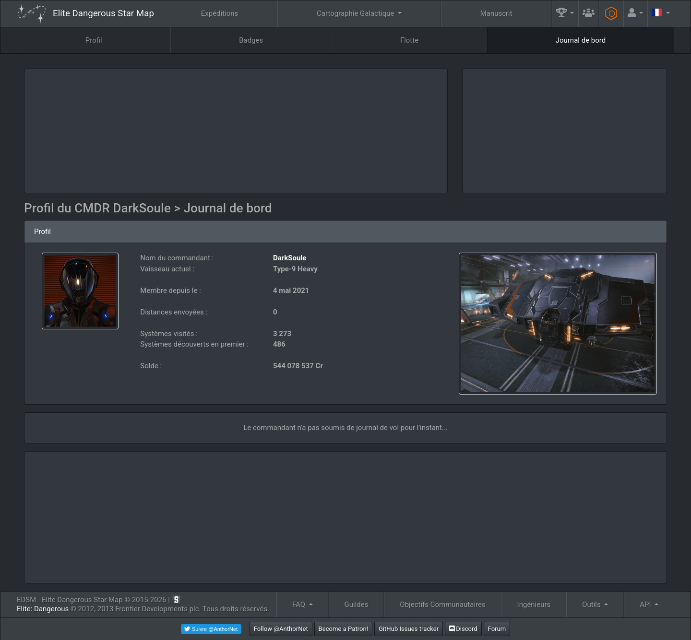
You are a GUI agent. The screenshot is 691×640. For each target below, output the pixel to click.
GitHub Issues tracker (409, 628)
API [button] (646, 604)
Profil (93, 40)
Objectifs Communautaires (442, 604)
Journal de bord (581, 40)
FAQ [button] (299, 604)
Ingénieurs (534, 604)
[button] (565, 13)
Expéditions (219, 13)
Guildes (357, 604)
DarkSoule (289, 258)
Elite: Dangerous (43, 609)
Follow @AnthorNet (281, 628)
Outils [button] (592, 604)
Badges (251, 40)
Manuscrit (496, 13)
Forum (497, 628)
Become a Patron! (344, 628)
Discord (463, 628)
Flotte (409, 40)
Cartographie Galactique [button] (356, 13)
